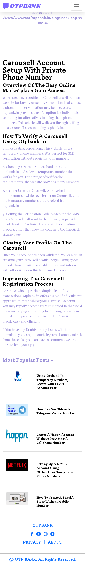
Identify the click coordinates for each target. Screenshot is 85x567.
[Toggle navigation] (76, 6)
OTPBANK (22, 6)
